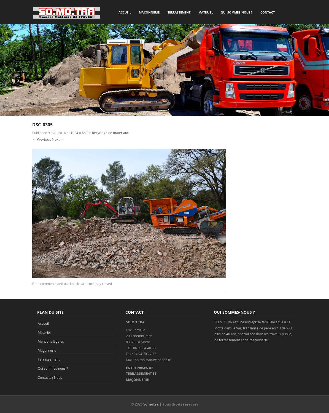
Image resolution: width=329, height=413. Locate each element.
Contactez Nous (50, 377)
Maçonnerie (149, 12)
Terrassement (179, 12)
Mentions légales (51, 341)
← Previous (41, 139)
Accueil (124, 12)
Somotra (151, 404)
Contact (267, 12)
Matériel (205, 12)
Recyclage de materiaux (110, 132)
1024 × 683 (79, 132)
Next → (58, 139)
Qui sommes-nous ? (236, 12)
